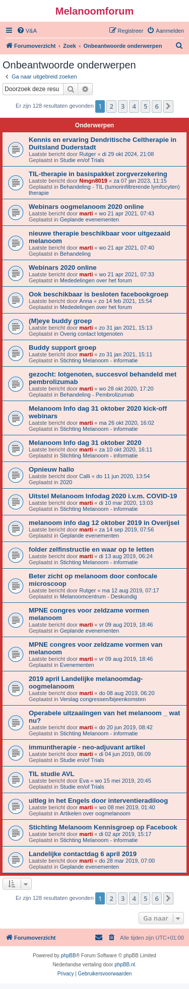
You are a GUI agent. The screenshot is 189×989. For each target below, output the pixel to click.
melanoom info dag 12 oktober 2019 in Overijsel (104, 522)
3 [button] (122, 106)
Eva (84, 781)
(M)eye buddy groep (60, 321)
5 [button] (145, 106)
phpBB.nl (124, 964)
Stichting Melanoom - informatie (99, 360)
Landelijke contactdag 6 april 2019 (83, 854)
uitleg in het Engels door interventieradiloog (98, 800)
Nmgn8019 (93, 181)
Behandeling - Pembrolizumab (97, 395)
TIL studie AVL (52, 774)
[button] (168, 106)
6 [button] (156, 106)
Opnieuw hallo (51, 469)
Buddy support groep (62, 347)
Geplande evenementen (89, 219)
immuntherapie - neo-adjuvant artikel (87, 747)
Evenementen (77, 665)
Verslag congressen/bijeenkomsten (103, 699)
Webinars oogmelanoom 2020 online (86, 206)
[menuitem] (27, 31)
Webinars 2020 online (63, 267)
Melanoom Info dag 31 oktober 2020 (85, 442)
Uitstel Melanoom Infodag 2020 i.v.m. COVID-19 (103, 496)
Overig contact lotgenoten (91, 334)
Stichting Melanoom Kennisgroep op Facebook (103, 827)
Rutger (87, 154)
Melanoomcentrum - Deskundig (98, 596)
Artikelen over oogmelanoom (95, 813)
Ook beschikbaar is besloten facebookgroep (98, 294)
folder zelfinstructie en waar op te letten (91, 549)
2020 (66, 482)
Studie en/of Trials (82, 160)
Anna (85, 301)
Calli (84, 476)
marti (86, 213)
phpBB (68, 955)
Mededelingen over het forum (96, 280)
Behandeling (75, 254)
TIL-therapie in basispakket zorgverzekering (98, 174)
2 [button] (111, 106)
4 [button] (134, 106)
